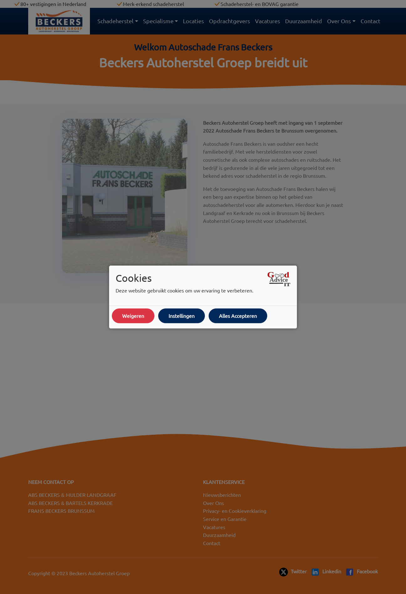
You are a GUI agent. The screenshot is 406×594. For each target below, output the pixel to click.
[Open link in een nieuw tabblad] (279, 279)
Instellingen (182, 316)
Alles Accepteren (238, 316)
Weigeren (133, 316)
